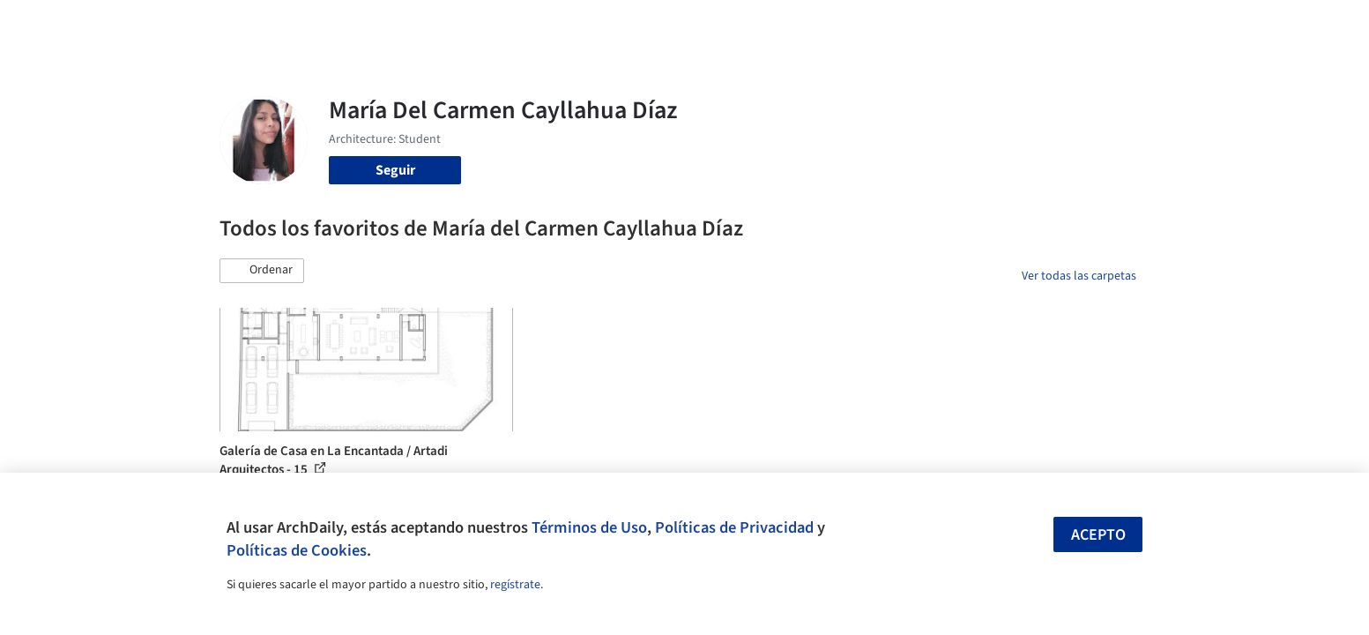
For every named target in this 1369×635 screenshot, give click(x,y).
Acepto (1098, 535)
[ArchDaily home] (156, 24)
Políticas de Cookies (297, 550)
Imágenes (673, 24)
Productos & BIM (766, 24)
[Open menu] (1214, 25)
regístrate (515, 585)
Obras (611, 24)
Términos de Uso (589, 527)
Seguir (395, 170)
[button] (261, 270)
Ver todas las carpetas (1079, 276)
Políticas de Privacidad (734, 527)
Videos (914, 24)
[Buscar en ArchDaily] (403, 24)
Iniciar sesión (1010, 24)
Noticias (855, 24)
